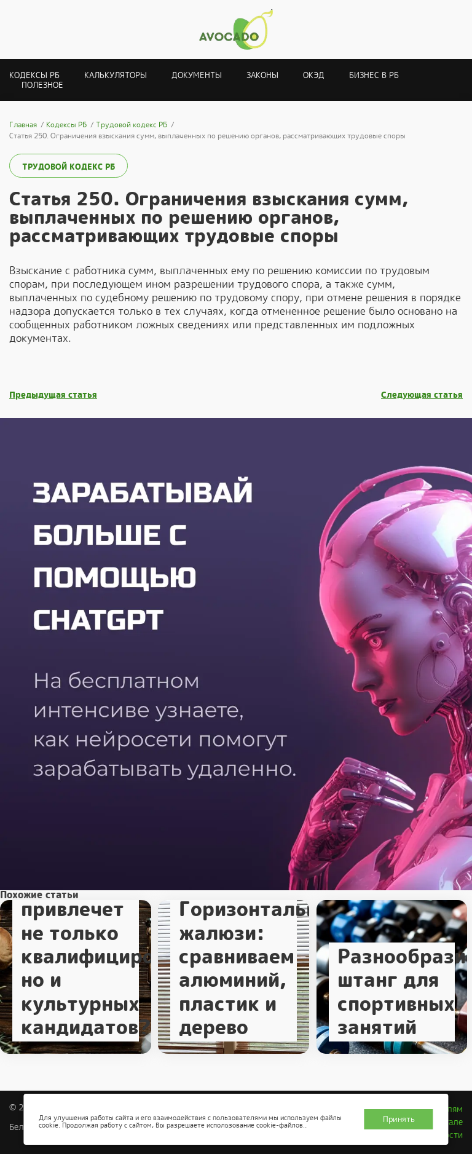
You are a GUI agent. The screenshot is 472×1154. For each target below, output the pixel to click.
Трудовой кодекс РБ (68, 167)
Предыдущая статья (53, 395)
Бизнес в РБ (374, 75)
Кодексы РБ (34, 75)
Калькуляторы (115, 75)
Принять (399, 1119)
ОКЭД (313, 75)
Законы (262, 75)
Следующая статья (422, 395)
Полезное (42, 85)
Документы (196, 75)
